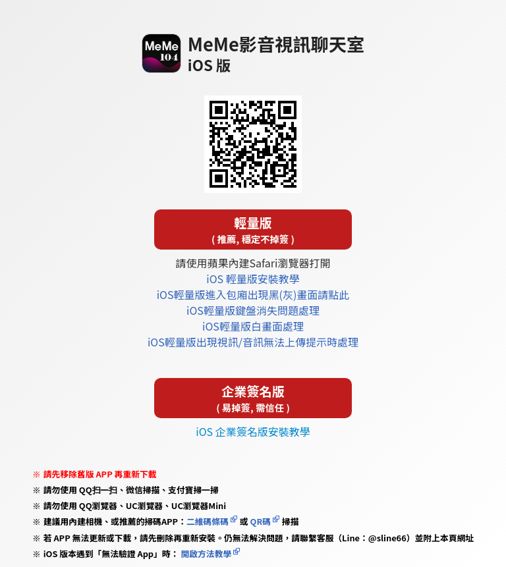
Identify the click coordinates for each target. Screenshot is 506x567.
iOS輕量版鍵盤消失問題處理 (253, 310)
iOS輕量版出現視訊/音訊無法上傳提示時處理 (253, 342)
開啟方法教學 (205, 553)
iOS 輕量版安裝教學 (252, 278)
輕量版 (253, 229)
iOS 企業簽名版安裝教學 (253, 431)
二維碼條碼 (207, 521)
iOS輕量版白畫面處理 (253, 326)
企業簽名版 (253, 398)
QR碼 (260, 521)
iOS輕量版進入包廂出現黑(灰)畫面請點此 (253, 294)
